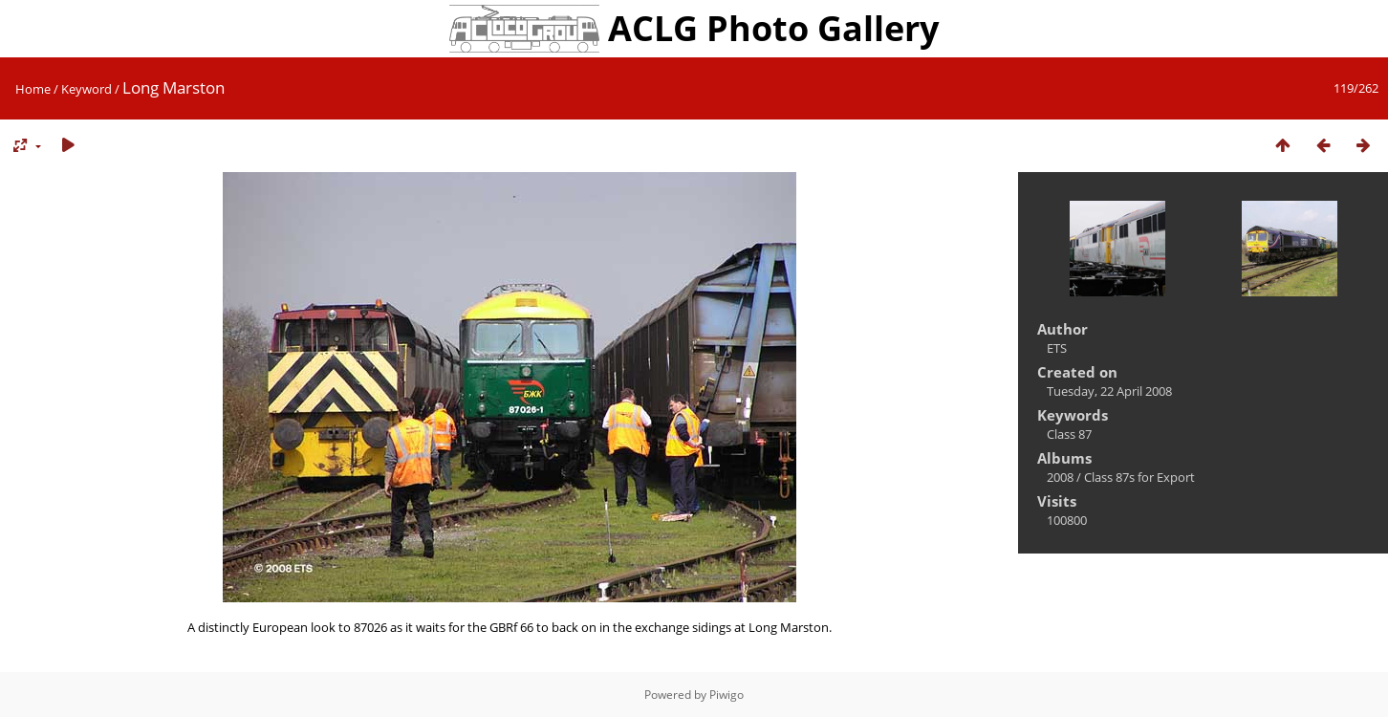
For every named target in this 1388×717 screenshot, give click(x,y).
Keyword (86, 89)
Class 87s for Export (1139, 477)
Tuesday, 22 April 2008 (1109, 391)
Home (33, 89)
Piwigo (726, 694)
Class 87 (1069, 434)
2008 (1060, 477)
